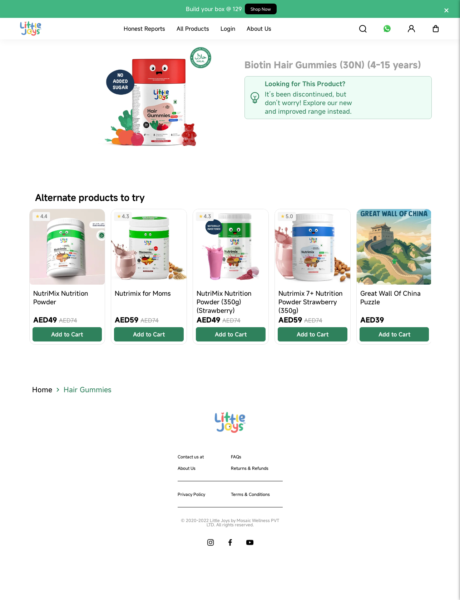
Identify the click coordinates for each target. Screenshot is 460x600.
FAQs (236, 456)
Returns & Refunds (249, 468)
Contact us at (191, 456)
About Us (187, 468)
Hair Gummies (88, 389)
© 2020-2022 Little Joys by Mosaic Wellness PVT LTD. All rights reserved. (230, 522)
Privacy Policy (191, 494)
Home (42, 389)
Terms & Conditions (250, 494)
